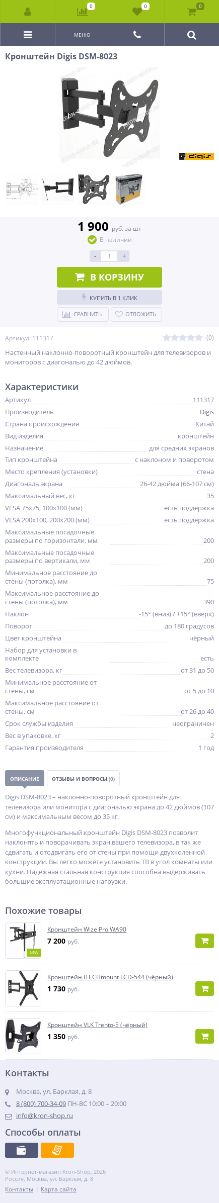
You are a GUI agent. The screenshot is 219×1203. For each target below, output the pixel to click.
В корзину (109, 277)
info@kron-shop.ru (44, 1115)
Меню (82, 34)
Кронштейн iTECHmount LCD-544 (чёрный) (110, 977)
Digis (207, 411)
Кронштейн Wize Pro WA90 (86, 930)
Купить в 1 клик (109, 297)
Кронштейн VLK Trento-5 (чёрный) (97, 1025)
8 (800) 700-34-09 (41, 1103)
